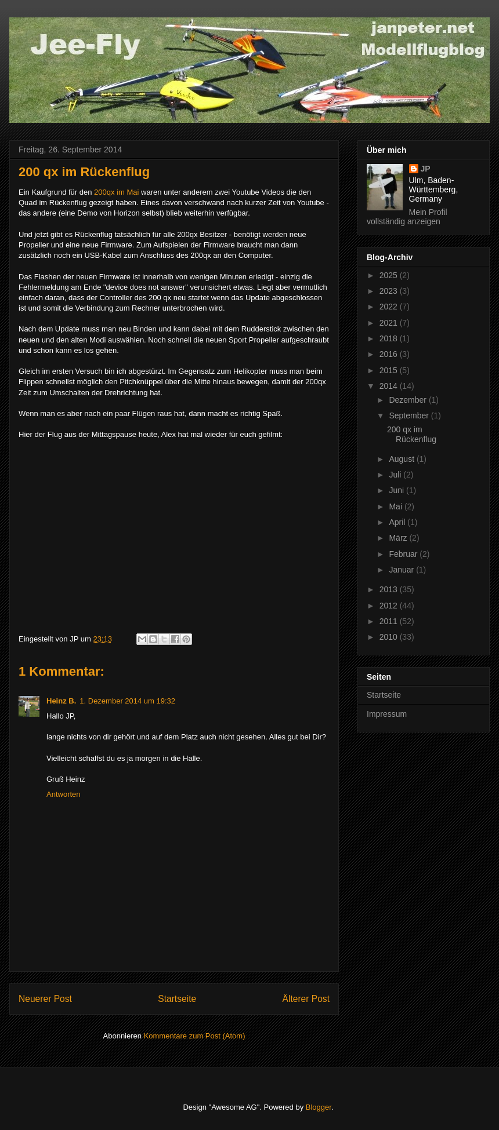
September (410, 415)
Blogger (318, 1107)
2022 (389, 306)
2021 (389, 322)
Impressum (387, 714)
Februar (404, 554)
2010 (389, 636)
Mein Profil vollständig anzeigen (407, 216)
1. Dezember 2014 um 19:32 (127, 701)
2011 (389, 621)
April (398, 522)
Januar (402, 569)
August (402, 459)
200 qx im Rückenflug (411, 434)
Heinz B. (61, 701)
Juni (397, 490)
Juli (396, 474)
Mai (396, 506)
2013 (389, 589)
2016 (389, 354)
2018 (389, 338)
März (399, 537)
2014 (389, 386)
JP (426, 168)
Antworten (63, 794)
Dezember (408, 399)
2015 (389, 370)
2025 (389, 275)
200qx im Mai (116, 192)
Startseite (177, 999)
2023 (389, 291)
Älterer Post (306, 999)
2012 (389, 605)
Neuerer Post (45, 999)
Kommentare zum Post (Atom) (194, 1035)
